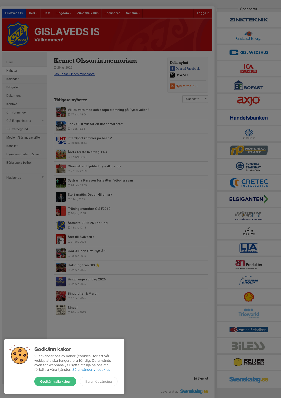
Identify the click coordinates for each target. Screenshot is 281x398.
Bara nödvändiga (98, 381)
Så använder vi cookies (91, 369)
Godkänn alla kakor (55, 381)
